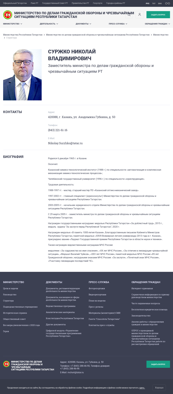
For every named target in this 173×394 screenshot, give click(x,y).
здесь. (142, 388)
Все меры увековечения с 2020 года (21, 325)
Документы (83, 24)
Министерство (12, 24)
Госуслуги (97, 3)
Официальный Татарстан (15, 3)
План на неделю (97, 300)
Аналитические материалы (60, 312)
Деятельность (49, 24)
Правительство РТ (80, 3)
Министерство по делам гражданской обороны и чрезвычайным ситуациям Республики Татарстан (98, 34)
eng (160, 3)
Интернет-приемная (142, 288)
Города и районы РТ (115, 3)
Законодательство (140, 315)
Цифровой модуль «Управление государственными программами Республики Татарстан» (63, 333)
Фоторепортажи (97, 288)
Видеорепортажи (97, 294)
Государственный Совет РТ (55, 3)
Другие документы (56, 324)
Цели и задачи (10, 288)
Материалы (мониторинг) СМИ (104, 313)
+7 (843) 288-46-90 (80, 366)
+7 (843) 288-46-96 (69, 368)
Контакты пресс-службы (101, 325)
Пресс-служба (118, 24)
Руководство (9, 294)
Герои (6, 331)
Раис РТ (34, 3)
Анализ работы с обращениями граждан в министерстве (147, 323)
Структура (8, 300)
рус (147, 3)
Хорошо (159, 387)
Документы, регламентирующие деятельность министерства (63, 289)
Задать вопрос (158, 15)
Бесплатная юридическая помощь (149, 309)
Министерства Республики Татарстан (23, 34)
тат (153, 3)
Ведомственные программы (60, 306)
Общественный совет (14, 319)
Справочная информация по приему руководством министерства (150, 296)
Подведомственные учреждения (20, 306)
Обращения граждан (157, 24)
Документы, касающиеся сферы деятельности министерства (62, 298)
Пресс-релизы (96, 306)
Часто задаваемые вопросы (145, 303)
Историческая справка (15, 313)
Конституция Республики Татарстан (65, 318)
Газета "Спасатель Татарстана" (104, 319)
